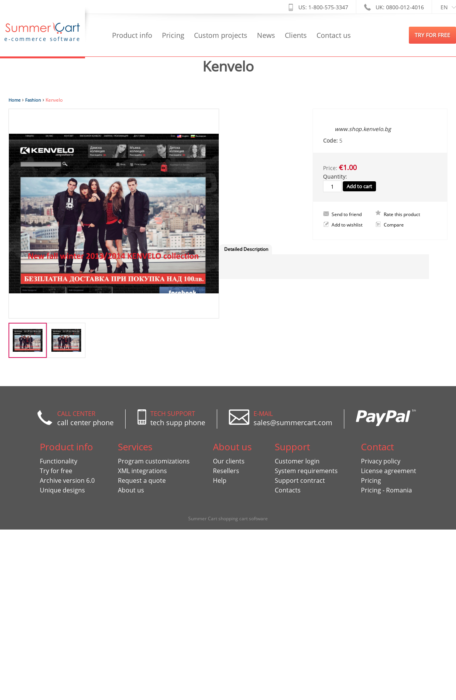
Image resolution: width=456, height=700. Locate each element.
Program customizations (154, 461)
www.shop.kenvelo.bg (363, 129)
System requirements (306, 471)
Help (219, 480)
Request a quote (142, 480)
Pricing (173, 35)
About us (131, 490)
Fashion (33, 100)
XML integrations (142, 471)
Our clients (229, 461)
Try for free (56, 471)
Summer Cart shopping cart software (228, 518)
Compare (394, 225)
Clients (296, 35)
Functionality (58, 461)
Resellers (226, 471)
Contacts (288, 490)
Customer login (297, 461)
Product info (132, 35)
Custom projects (220, 35)
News (266, 35)
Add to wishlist (347, 224)
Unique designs (62, 490)
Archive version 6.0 (67, 480)
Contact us (333, 35)
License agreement (388, 471)
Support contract (300, 480)
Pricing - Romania (386, 490)
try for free (432, 35)
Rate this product (402, 214)
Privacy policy (380, 461)
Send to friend (347, 214)
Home (14, 100)
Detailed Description (246, 249)
